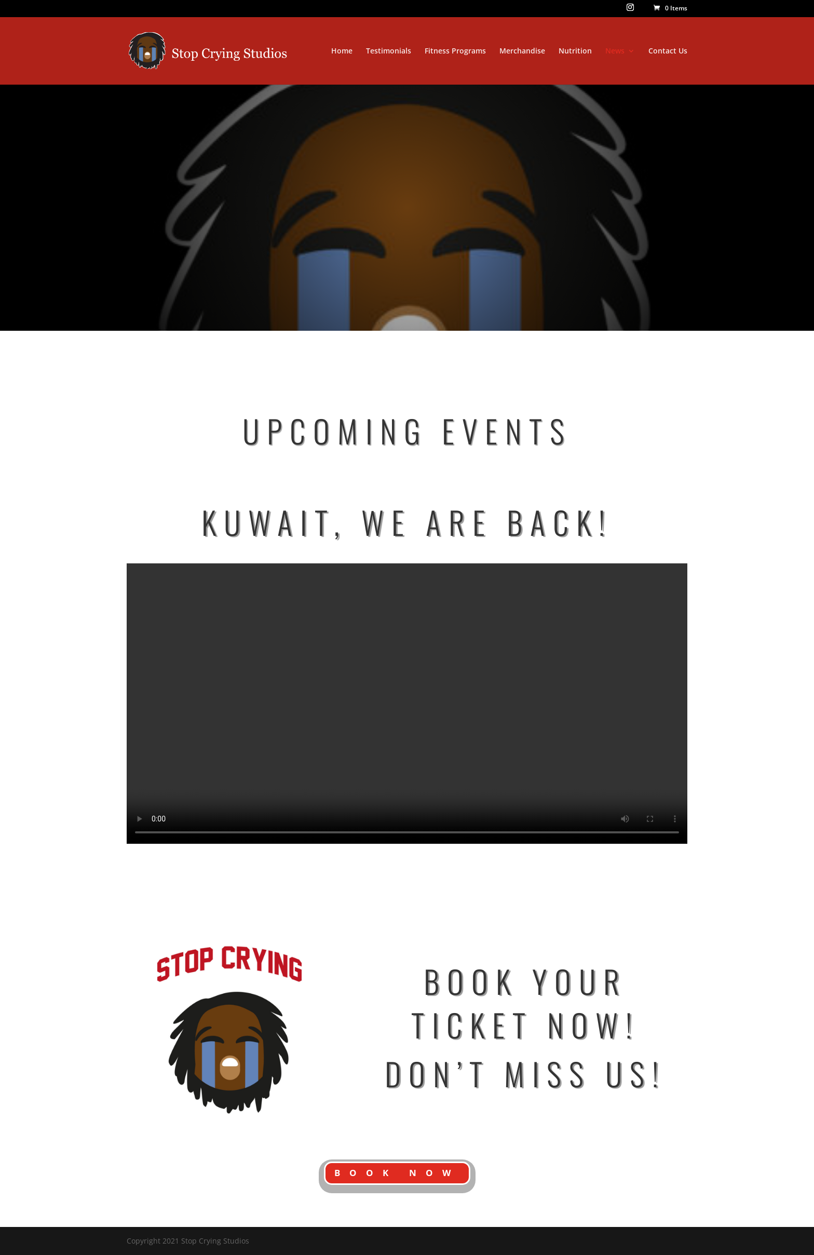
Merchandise (522, 51)
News (615, 51)
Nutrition (575, 51)
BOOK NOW (397, 1173)
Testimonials (388, 51)
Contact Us (667, 51)
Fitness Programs (455, 51)
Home (341, 51)
